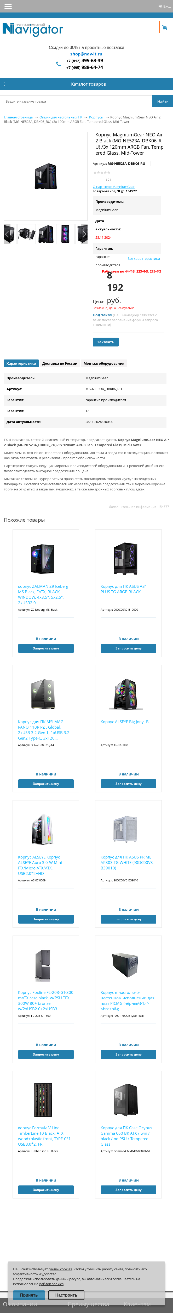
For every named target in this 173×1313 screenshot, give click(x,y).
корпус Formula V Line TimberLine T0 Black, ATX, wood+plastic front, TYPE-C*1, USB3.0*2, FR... (45, 1136)
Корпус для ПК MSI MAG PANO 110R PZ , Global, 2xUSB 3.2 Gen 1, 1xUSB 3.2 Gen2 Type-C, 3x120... (44, 730)
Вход (167, 6)
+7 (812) (84, 60)
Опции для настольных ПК (60, 117)
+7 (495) (84, 67)
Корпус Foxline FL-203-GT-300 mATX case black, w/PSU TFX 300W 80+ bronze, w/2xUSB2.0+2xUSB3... (45, 1000)
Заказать (105, 341)
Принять (29, 1295)
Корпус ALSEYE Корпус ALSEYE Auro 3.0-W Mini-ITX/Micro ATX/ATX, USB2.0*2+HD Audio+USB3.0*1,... (40, 865)
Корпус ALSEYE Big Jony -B (125, 721)
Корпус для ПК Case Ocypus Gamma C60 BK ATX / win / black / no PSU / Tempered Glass (126, 1136)
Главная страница (18, 117)
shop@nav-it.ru (86, 54)
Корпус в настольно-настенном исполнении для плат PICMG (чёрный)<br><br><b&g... (127, 1000)
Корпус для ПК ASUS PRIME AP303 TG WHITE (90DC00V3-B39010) (127, 862)
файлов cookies (51, 1284)
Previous (7, 234)
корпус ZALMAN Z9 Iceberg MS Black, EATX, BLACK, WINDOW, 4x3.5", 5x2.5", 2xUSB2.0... (43, 594)
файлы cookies (60, 1269)
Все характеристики (144, 258)
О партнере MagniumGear (114, 186)
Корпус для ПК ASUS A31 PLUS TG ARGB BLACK (124, 589)
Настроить (66, 1295)
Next (84, 234)
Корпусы (96, 117)
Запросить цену (46, 648)
